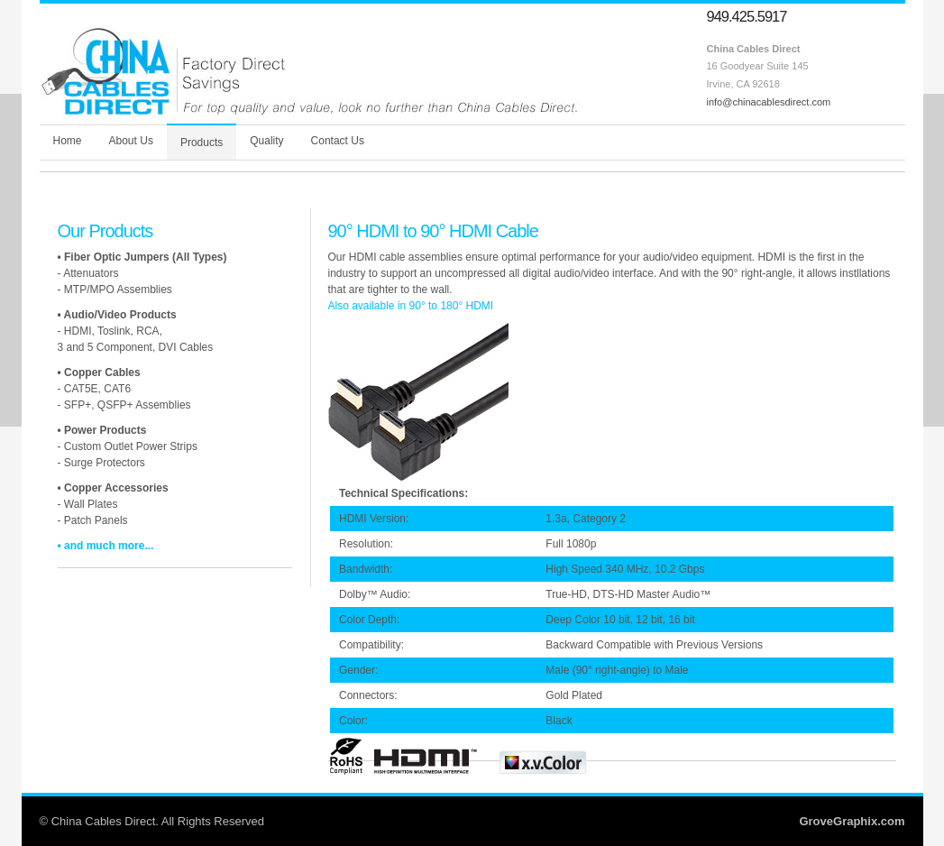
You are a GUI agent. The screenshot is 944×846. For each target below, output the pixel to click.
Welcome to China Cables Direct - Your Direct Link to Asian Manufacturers (310, 67)
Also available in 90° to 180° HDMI (411, 305)
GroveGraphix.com (851, 821)
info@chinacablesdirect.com (769, 102)
